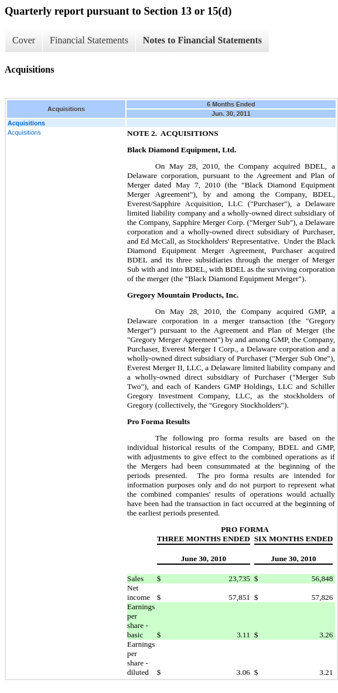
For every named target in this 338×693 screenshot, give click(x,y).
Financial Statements (89, 40)
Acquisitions (24, 132)
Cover (23, 40)
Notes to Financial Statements (202, 40)
